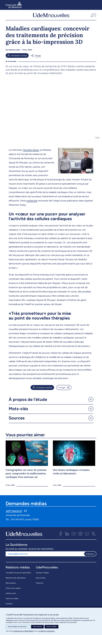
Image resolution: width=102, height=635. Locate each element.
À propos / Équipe (42, 575)
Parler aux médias (12, 601)
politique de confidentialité (23, 631)
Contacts (9, 606)
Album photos (11, 585)
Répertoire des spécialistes (16, 580)
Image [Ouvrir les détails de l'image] (97, 139)
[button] (93, 16)
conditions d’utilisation (46, 631)
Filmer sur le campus (13, 590)
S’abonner (39, 585)
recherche (32, 202)
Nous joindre (40, 580)
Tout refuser (37, 626)
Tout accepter (51, 626)
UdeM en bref (11, 595)
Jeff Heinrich (14, 513)
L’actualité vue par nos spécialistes (18, 575)
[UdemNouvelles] (51, 16)
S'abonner (90, 556)
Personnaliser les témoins (18, 627)
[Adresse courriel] (45, 555)
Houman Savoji (31, 151)
